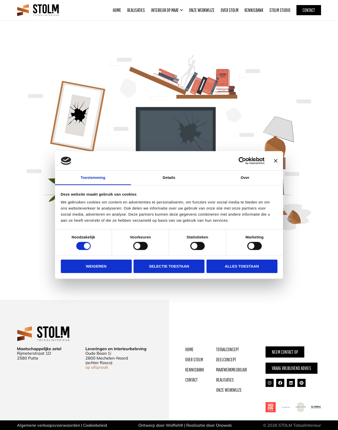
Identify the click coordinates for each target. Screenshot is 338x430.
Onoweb (224, 425)
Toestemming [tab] (93, 177)
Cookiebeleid (95, 425)
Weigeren (96, 266)
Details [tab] (169, 177)
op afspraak (96, 367)
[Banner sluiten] (275, 160)
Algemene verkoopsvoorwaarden (48, 425)
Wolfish (173, 425)
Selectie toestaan (169, 266)
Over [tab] (245, 177)
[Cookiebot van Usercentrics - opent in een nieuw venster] (242, 160)
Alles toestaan (242, 266)
